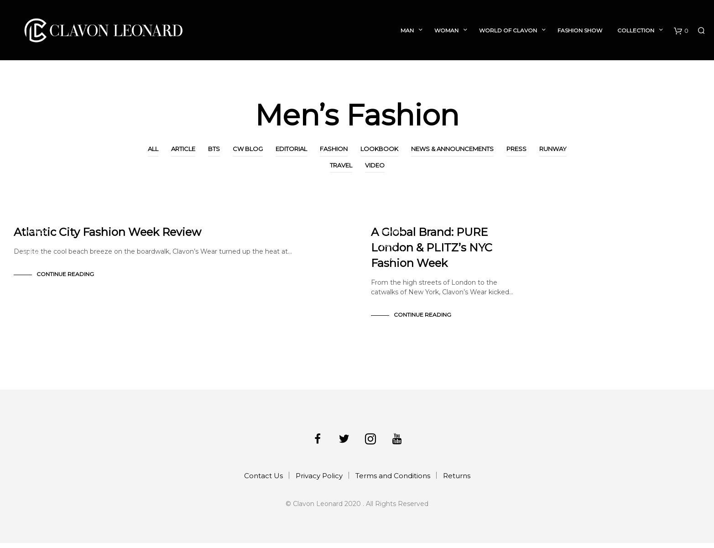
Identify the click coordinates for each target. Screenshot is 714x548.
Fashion (334, 148)
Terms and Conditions (392, 480)
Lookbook (379, 148)
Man (407, 30)
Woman (446, 30)
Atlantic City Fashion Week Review (107, 237)
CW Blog (248, 148)
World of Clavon (508, 30)
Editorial (291, 148)
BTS (214, 148)
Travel (341, 165)
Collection (635, 30)
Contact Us (263, 480)
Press (516, 148)
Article (183, 148)
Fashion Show (580, 30)
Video (375, 165)
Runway (553, 148)
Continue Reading (65, 279)
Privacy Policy (319, 480)
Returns (456, 480)
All (153, 148)
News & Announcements (452, 148)
